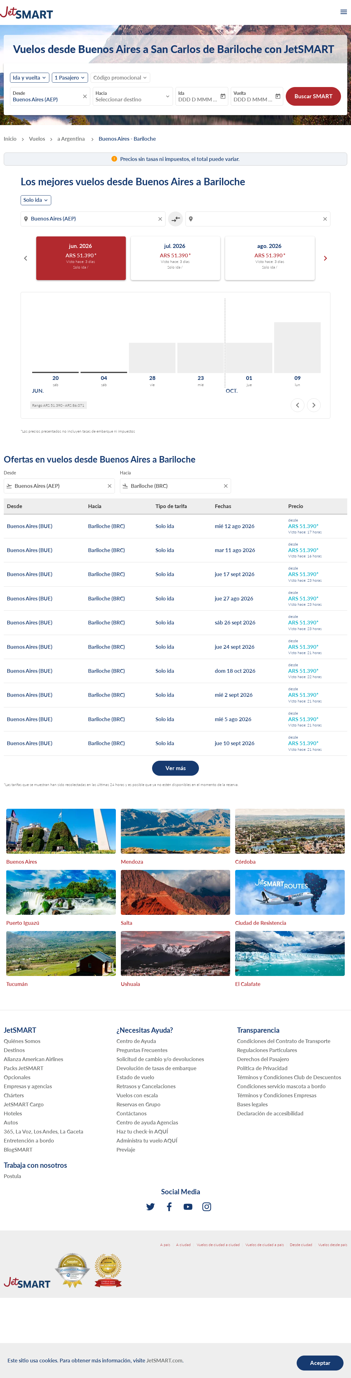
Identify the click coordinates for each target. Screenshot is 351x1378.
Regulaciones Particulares (267, 1050)
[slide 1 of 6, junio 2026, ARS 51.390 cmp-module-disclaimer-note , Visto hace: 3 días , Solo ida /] (81, 258)
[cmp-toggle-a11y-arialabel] (175, 218)
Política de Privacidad (262, 1068)
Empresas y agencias (28, 1086)
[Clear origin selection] (161, 219)
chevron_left (298, 405)
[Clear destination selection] (326, 219)
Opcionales (17, 1077)
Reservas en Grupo (138, 1104)
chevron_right (314, 405)
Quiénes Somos (22, 1041)
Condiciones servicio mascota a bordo (281, 1086)
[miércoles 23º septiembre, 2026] (200, 358)
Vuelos (37, 138)
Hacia (101, 93)
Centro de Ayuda (136, 1041)
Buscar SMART (313, 96)
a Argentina (71, 138)
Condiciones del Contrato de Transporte (283, 1041)
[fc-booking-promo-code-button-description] (117, 78)
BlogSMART (18, 1149)
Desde (19, 93)
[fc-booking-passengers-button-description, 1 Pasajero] (67, 78)
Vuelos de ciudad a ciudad (218, 1244)
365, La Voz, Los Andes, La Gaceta (43, 1131)
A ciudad (183, 1244)
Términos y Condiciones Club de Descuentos (289, 1077)
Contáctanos (131, 1113)
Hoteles (13, 1113)
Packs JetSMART (23, 1068)
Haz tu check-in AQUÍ (142, 1131)
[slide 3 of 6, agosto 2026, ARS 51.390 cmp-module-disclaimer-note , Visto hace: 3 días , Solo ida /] (270, 258)
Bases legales (252, 1104)
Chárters (14, 1095)
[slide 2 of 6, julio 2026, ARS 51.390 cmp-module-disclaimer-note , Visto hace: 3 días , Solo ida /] (175, 258)
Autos (11, 1122)
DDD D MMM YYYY (198, 99)
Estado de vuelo (135, 1077)
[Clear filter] (109, 486)
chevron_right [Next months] (325, 258)
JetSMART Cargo (24, 1104)
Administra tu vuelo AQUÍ (146, 1140)
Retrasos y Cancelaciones (146, 1086)
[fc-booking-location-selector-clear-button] (86, 96)
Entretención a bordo (29, 1140)
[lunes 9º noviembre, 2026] (297, 347)
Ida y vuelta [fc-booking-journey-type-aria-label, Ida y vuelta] (26, 78)
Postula (12, 1176)
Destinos (14, 1050)
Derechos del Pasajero (263, 1059)
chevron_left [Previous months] (26, 258)
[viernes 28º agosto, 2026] (152, 358)
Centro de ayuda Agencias (147, 1122)
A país (165, 1244)
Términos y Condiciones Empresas (276, 1095)
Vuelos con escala (137, 1095)
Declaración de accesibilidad (270, 1113)
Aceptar (320, 1362)
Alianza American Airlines (33, 1059)
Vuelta (240, 93)
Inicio (10, 138)
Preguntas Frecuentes (141, 1050)
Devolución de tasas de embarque (156, 1068)
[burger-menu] (343, 12)
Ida (181, 93)
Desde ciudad (301, 1244)
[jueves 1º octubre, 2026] (249, 358)
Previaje (125, 1149)
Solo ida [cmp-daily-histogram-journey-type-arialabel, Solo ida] (32, 200)
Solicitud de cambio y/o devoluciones (160, 1059)
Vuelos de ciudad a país (264, 1244)
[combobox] (47, 99)
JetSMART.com (164, 1360)
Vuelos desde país (332, 1244)
